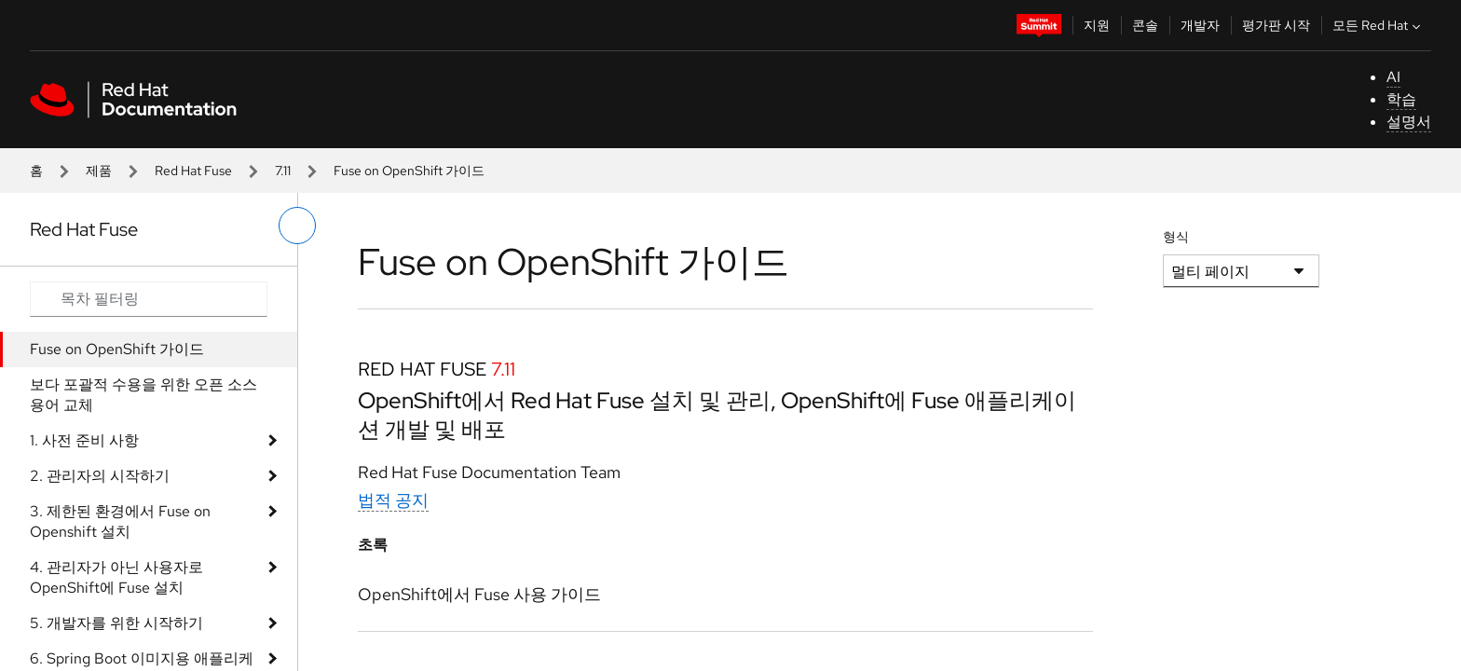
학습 (1401, 99)
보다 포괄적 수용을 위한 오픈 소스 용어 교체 (143, 395)
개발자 (1200, 25)
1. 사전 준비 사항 (84, 440)
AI (1393, 77)
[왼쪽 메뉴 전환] (297, 225)
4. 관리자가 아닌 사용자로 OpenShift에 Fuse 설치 (116, 577)
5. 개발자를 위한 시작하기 (116, 623)
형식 (1176, 236)
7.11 (283, 170)
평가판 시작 (1276, 25)
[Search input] (148, 299)
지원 (1097, 25)
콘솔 (1145, 25)
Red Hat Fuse (193, 170)
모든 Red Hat (1378, 25)
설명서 (1408, 121)
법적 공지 (393, 500)
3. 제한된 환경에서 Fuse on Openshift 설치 (120, 521)
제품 (99, 170)
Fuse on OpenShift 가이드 (117, 349)
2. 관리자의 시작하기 (100, 476)
